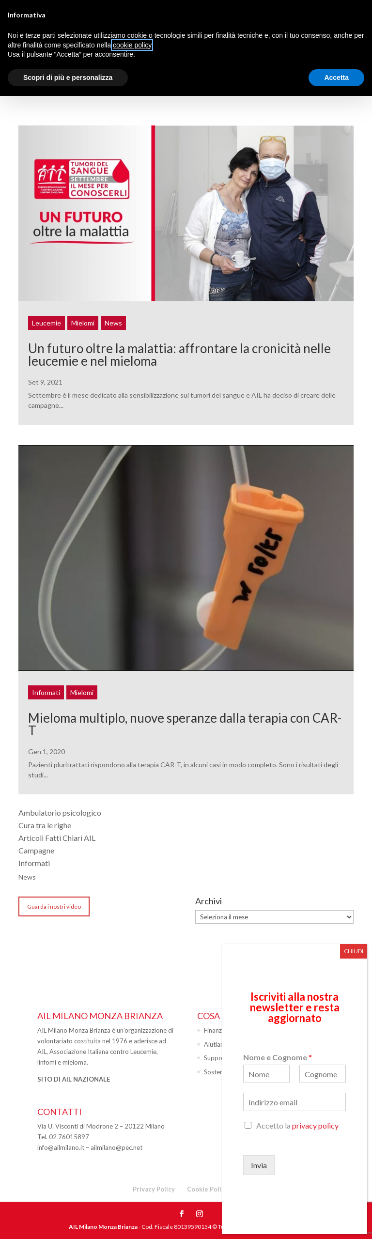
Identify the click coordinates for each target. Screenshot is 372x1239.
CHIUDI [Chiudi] (353, 951)
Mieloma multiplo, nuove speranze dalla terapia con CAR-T (184, 724)
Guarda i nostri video (54, 906)
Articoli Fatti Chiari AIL (56, 837)
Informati (46, 692)
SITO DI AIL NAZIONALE (73, 1079)
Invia (259, 1165)
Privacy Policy (154, 1189)
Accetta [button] (336, 77)
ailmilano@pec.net (116, 1147)
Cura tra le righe (44, 825)
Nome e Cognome (277, 1057)
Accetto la (297, 1125)
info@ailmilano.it (60, 1147)
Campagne (36, 850)
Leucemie (46, 323)
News (113, 323)
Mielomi (82, 323)
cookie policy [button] (132, 45)
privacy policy (315, 1125)
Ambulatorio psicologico (59, 812)
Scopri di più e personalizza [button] (67, 77)
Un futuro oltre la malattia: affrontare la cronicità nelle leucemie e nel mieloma (179, 355)
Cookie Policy (207, 1189)
